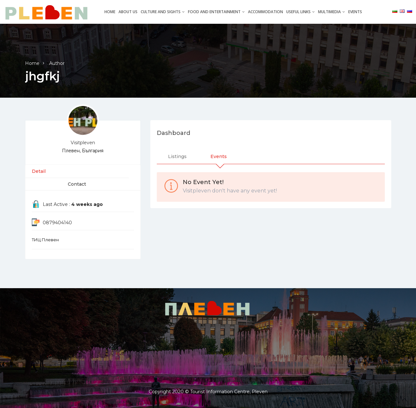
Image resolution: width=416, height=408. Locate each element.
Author (57, 63)
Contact (77, 184)
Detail (39, 171)
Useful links (300, 11)
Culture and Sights (163, 11)
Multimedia (331, 11)
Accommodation (265, 11)
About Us (128, 11)
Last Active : (73, 204)
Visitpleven (83, 143)
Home (109, 11)
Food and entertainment (216, 11)
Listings (177, 156)
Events (355, 11)
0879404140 (57, 223)
